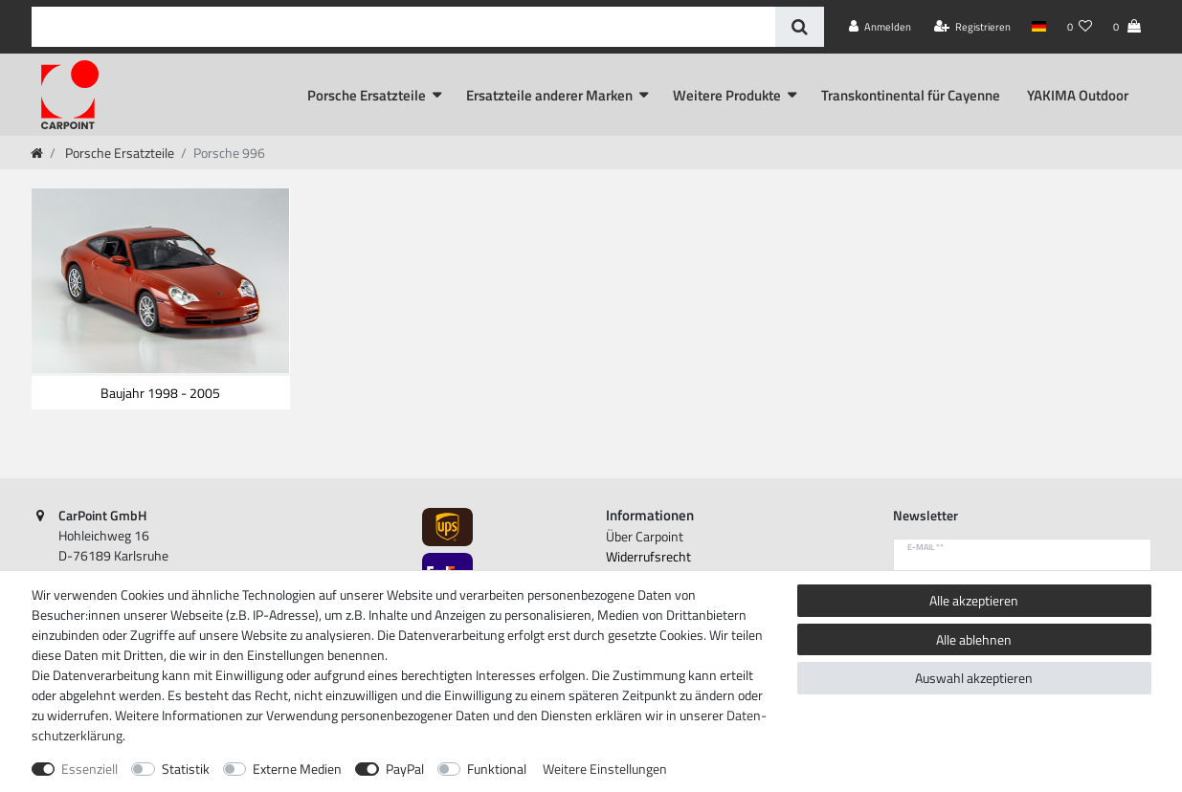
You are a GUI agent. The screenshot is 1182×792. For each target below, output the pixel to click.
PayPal (405, 769)
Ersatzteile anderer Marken (549, 95)
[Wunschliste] (1080, 27)
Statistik (186, 769)
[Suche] (799, 27)
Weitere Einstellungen (605, 769)
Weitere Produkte (727, 95)
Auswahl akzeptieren (974, 678)
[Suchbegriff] (403, 27)
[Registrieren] (972, 27)
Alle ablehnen (974, 639)
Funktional (496, 769)
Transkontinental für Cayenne (910, 95)
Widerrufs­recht (648, 556)
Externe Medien (297, 769)
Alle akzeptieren (973, 600)
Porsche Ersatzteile (366, 95)
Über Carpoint (644, 536)
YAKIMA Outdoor (1077, 95)
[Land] (1039, 27)
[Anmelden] (880, 27)
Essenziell (89, 769)
